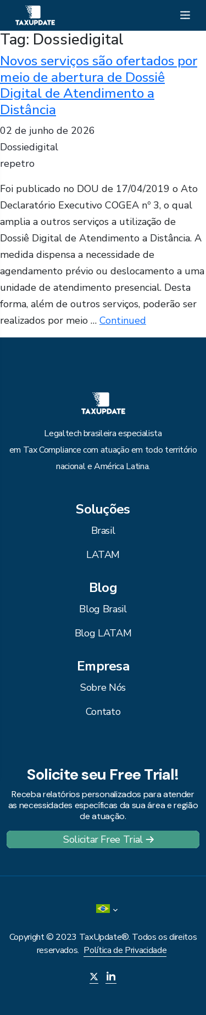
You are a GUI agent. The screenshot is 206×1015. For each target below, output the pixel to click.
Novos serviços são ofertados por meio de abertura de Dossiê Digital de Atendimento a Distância (98, 85)
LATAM (103, 554)
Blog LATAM (103, 633)
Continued (122, 320)
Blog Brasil (102, 609)
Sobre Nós (103, 687)
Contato (103, 711)
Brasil (103, 530)
